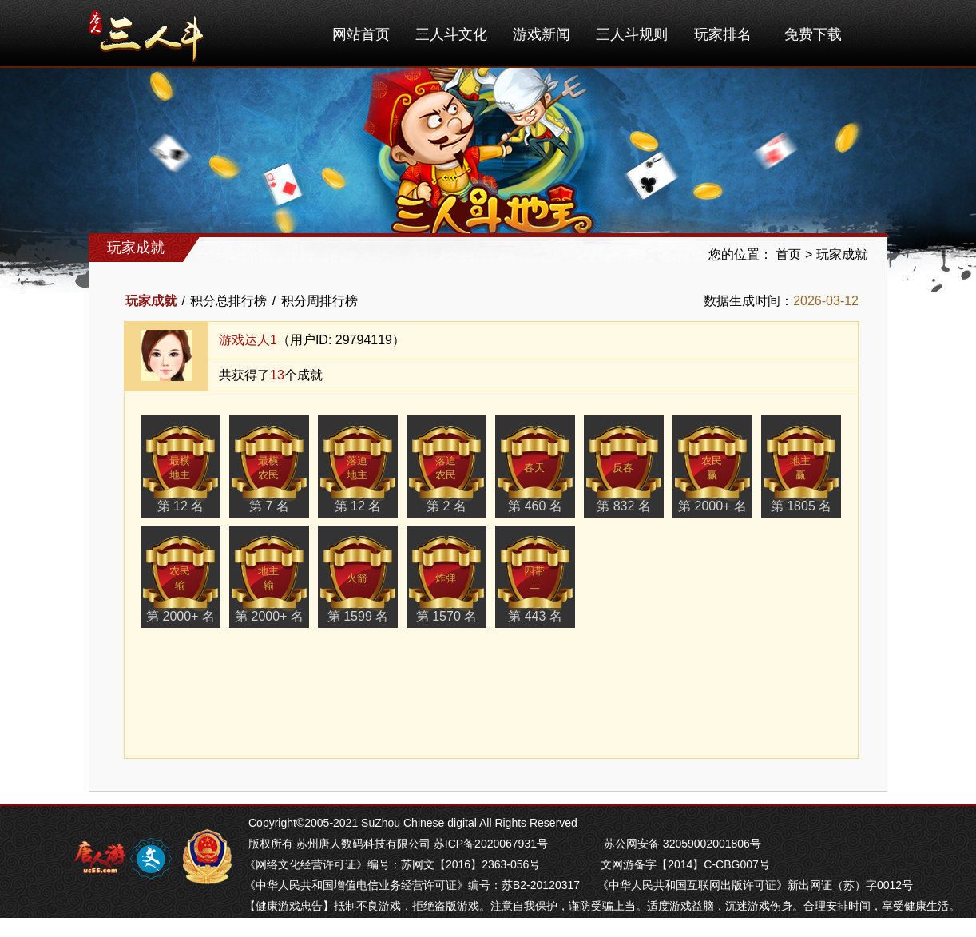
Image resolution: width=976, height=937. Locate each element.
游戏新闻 (541, 34)
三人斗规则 (632, 34)
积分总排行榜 (228, 301)
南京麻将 (340, 926)
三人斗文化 (451, 34)
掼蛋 (255, 926)
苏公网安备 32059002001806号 (682, 843)
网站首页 (361, 34)
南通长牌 (436, 926)
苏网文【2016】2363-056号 (470, 864)
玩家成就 (841, 254)
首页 (788, 254)
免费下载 (813, 34)
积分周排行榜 (319, 301)
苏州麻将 (388, 926)
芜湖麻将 (292, 926)
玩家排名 (723, 34)
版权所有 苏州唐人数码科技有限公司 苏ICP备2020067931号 (398, 843)
